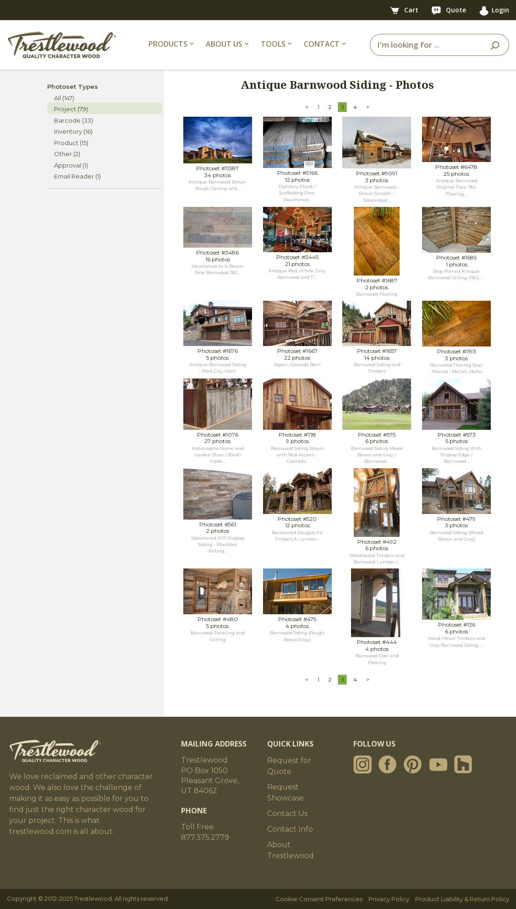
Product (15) (71, 142)
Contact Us (287, 813)
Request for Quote (289, 766)
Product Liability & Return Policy (462, 899)
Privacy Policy (388, 899)
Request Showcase (285, 792)
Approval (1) (71, 165)
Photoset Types (72, 86)
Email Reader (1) (77, 176)
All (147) (64, 98)
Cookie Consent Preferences (318, 899)
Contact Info (290, 829)
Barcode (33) (73, 120)
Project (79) (71, 109)
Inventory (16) (73, 131)
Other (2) (67, 153)
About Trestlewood (290, 850)
